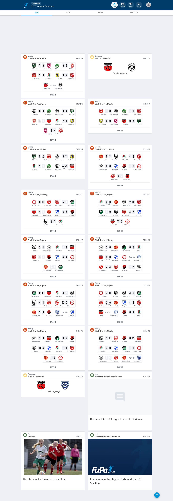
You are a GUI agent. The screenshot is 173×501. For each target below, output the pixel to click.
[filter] (157, 495)
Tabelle (53, 94)
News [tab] (37, 12)
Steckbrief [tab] (134, 12)
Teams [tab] (68, 12)
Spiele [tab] (100, 12)
